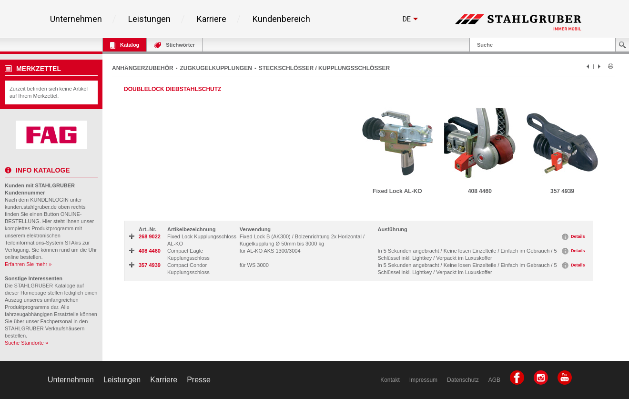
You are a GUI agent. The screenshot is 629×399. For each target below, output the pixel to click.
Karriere (211, 19)
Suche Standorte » (26, 343)
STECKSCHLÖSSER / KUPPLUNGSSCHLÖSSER (324, 68)
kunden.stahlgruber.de (31, 207)
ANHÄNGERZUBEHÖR (142, 68)
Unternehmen (76, 19)
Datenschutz (463, 380)
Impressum (423, 380)
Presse (199, 380)
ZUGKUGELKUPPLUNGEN (216, 68)
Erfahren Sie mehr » (28, 264)
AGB (494, 380)
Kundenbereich (281, 19)
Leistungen (149, 19)
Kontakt (390, 380)
